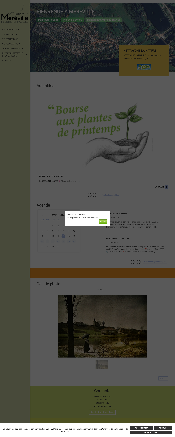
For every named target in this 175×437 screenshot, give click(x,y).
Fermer (103, 222)
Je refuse (163, 428)
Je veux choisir (151, 432)
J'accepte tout (141, 428)
